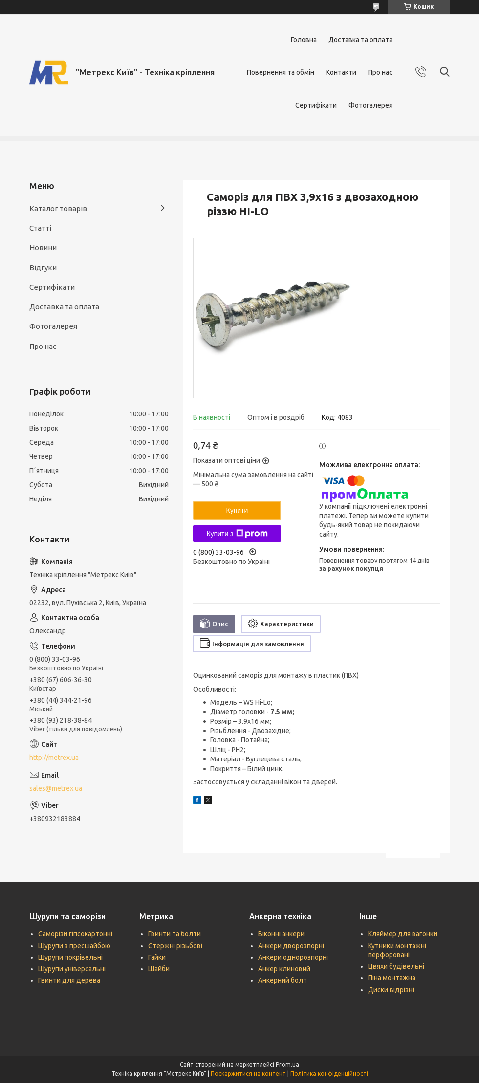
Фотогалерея (370, 105)
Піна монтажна (391, 978)
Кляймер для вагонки (402, 934)
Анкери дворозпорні (291, 946)
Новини (43, 247)
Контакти (341, 72)
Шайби (159, 969)
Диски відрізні (391, 990)
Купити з (236, 533)
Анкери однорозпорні (293, 957)
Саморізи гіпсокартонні (75, 934)
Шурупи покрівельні (70, 957)
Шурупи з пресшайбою (74, 946)
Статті (40, 228)
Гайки (157, 957)
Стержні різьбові (175, 946)
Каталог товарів (58, 208)
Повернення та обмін (280, 72)
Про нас (380, 72)
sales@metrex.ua (55, 788)
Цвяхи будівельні (396, 966)
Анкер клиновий (284, 969)
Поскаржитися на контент (248, 1073)
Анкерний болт (282, 980)
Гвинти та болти (174, 934)
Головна (304, 39)
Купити (237, 510)
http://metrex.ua (54, 757)
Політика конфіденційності (329, 1073)
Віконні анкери (281, 934)
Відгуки (43, 267)
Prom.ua (287, 1064)
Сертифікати (316, 105)
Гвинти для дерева (69, 980)
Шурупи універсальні (72, 969)
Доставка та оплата (360, 39)
